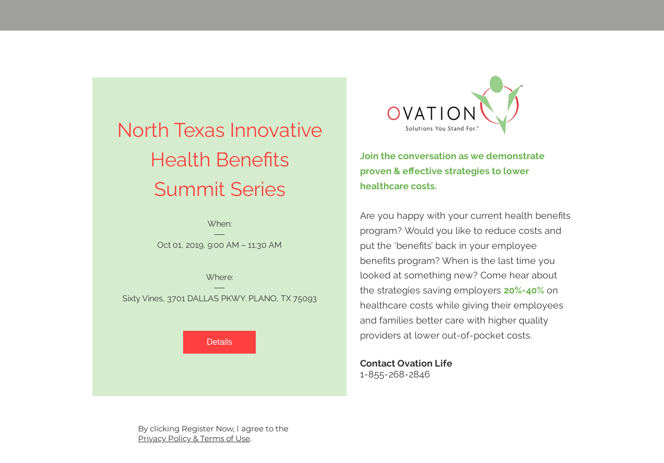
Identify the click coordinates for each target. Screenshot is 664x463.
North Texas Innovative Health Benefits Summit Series (222, 159)
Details (219, 342)
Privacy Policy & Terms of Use (194, 438)
